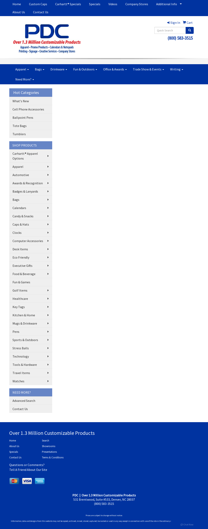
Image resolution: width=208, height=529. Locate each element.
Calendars (19, 208)
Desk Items (20, 249)
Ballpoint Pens (22, 117)
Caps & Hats (20, 224)
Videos (112, 4)
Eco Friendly (20, 257)
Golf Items (19, 290)
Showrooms (48, 446)
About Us (18, 12)
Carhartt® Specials (68, 4)
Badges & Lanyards (25, 191)
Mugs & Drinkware (24, 323)
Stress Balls (20, 348)
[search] (190, 30)
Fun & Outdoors (85, 69)
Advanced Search (23, 401)
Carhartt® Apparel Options (25, 156)
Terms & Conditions (52, 457)
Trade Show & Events (148, 69)
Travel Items (21, 373)
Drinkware (58, 69)
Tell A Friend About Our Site (28, 470)
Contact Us (40, 12)
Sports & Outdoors (25, 340)
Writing (176, 69)
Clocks (17, 233)
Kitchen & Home (23, 315)
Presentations (49, 452)
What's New (20, 101)
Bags (39, 69)
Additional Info (166, 4)
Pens (15, 332)
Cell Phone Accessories (28, 109)
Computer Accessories (27, 241)
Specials (94, 4)
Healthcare (20, 299)
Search (45, 440)
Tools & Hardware (24, 365)
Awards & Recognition (27, 183)
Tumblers (19, 134)
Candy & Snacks (22, 216)
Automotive (20, 175)
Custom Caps (38, 4)
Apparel (22, 69)
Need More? (24, 79)
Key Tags (18, 307)
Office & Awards (115, 69)
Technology (20, 356)
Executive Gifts (22, 266)
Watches (18, 381)
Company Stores (136, 4)
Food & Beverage (23, 274)
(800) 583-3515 (180, 38)
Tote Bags (19, 126)
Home (16, 4)
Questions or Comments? (27, 465)
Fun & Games (21, 282)
